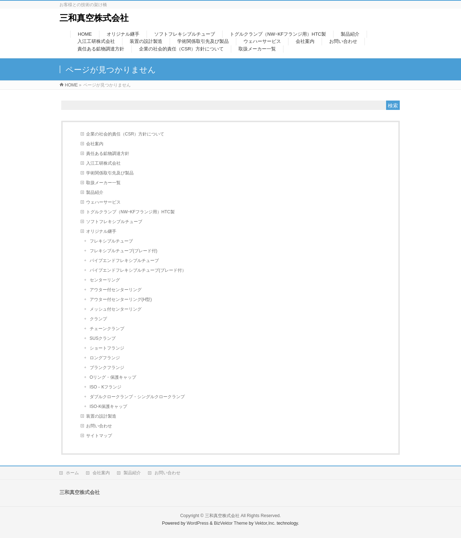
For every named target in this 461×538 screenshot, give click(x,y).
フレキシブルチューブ (111, 241)
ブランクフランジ (107, 367)
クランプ (98, 318)
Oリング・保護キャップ (113, 377)
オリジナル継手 (101, 231)
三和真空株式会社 (94, 18)
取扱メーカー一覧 (103, 182)
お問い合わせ (99, 425)
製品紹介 (94, 192)
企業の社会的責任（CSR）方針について (125, 134)
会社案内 (94, 143)
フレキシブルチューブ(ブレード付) (123, 250)
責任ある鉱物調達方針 (107, 153)
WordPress (198, 523)
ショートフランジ (107, 348)
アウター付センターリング (116, 289)
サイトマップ (99, 435)
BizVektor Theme (231, 523)
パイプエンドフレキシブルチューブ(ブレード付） (138, 270)
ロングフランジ (105, 357)
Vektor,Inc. (265, 523)
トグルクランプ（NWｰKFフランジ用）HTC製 (130, 211)
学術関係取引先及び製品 (110, 172)
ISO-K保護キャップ (108, 406)
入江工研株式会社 (103, 163)
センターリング (105, 280)
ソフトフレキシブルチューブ (114, 221)
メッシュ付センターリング (116, 309)
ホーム (72, 472)
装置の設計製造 (101, 416)
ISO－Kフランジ (106, 387)
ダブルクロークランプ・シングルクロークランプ (137, 396)
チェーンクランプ (107, 328)
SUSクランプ (103, 338)
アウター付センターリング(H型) (121, 299)
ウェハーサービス (103, 202)
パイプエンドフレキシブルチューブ (124, 260)
